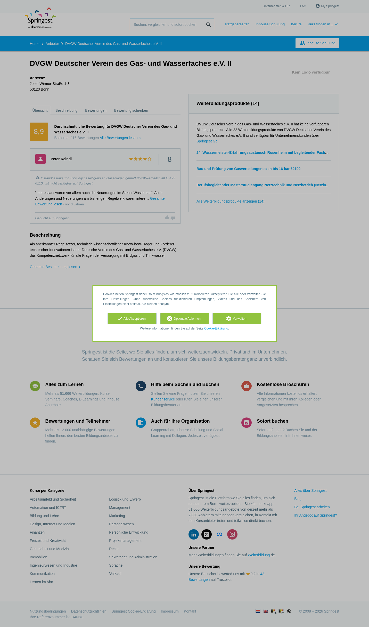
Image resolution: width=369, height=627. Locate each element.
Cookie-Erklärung (216, 328)
